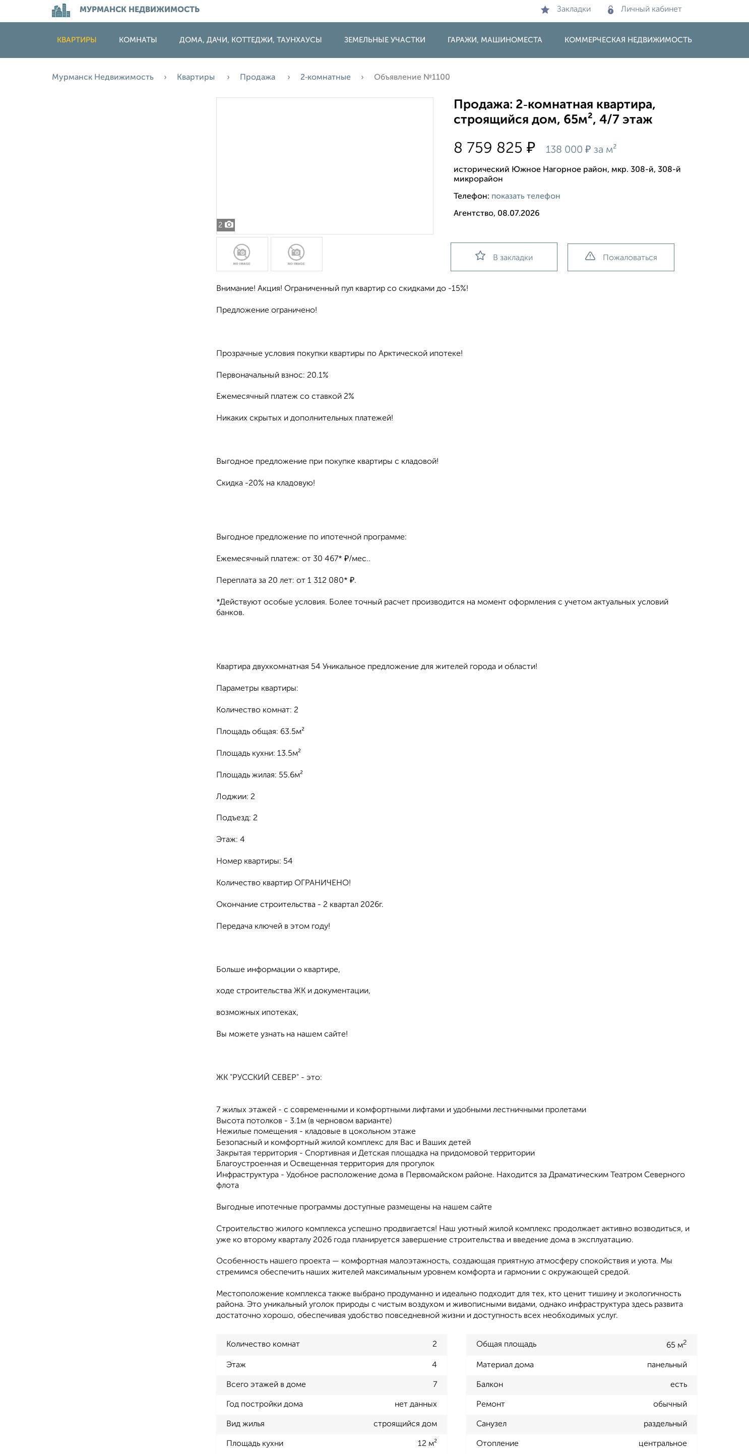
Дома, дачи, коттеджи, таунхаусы (250, 40)
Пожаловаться (621, 257)
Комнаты (138, 40)
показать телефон (525, 197)
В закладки (504, 256)
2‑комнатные (325, 78)
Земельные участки (384, 40)
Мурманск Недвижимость (103, 78)
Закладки (566, 10)
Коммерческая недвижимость (628, 40)
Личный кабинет (645, 10)
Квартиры (77, 40)
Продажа (258, 78)
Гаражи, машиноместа (495, 40)
